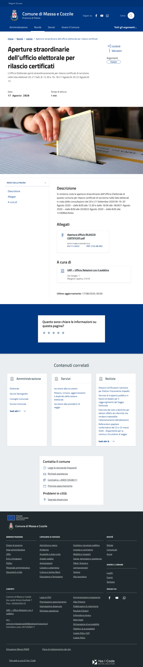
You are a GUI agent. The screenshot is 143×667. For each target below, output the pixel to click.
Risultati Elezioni (81, 610)
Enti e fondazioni (14, 558)
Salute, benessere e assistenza (87, 558)
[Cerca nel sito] (131, 15)
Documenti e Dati (14, 572)
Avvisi (109, 554)
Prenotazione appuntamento (53, 601)
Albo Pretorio (79, 601)
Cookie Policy (79, 637)
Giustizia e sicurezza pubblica (86, 545)
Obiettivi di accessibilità (84, 628)
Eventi (110, 577)
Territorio (111, 582)
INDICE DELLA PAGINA (27, 183)
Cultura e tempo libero (50, 572)
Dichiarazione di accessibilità (86, 624)
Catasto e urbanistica (49, 567)
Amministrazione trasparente (86, 597)
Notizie (110, 545)
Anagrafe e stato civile (50, 554)
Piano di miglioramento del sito (56, 649)
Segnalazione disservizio (51, 606)
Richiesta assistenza (49, 610)
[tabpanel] (27, 412)
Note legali (78, 619)
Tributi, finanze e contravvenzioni (80, 565)
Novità (37, 27)
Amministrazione (18, 27)
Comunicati (112, 549)
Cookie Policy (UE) (81, 633)
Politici (9, 563)
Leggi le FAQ (45, 597)
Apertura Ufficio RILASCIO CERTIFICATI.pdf (81, 236)
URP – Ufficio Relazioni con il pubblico (88, 270)
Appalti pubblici (47, 558)
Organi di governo (14, 545)
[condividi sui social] (114, 46)
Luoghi (110, 573)
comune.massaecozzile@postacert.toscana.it (27, 623)
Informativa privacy (82, 615)
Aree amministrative (15, 549)
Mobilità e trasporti (82, 554)
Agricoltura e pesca (48, 545)
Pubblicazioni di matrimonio (85, 606)
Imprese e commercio (83, 549)
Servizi (51, 27)
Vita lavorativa (80, 576)
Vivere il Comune (70, 27)
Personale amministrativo (18, 567)
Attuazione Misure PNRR (17, 649)
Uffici (8, 554)
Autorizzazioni (46, 563)
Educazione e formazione (51, 576)
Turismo (76, 572)
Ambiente (44, 549)
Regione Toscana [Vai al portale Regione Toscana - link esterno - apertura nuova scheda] (15, 3)
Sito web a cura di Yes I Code (22, 660)
